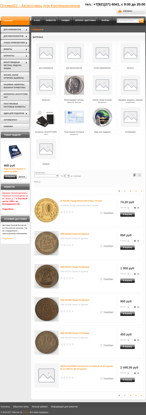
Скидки (65, 20)
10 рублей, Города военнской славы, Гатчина (81, 201)
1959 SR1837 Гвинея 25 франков (74, 267)
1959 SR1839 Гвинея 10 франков (74, 333)
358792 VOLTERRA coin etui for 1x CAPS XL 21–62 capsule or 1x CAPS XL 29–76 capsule (86, 367)
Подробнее (108, 213)
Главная (36, 29)
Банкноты (9, 56)
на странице (75, 176)
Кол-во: (123, 208)
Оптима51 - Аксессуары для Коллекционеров (40, 6)
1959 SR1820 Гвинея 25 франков (74, 234)
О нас (37, 20)
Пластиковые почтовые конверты (14, 105)
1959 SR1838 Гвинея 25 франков (74, 300)
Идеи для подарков (14, 113)
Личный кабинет (40, 406)
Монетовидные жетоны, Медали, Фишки (13, 65)
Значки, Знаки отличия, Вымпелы (14, 76)
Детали (22, 177)
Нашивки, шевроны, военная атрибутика (14, 86)
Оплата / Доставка (85, 20)
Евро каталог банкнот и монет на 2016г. (14, 170)
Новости (51, 20)
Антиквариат (10, 120)
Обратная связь (21, 406)
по (62, 176)
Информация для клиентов (64, 406)
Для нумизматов (12, 29)
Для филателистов (13, 36)
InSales (26, 412)
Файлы (105, 20)
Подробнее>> (8, 238)
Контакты (5, 406)
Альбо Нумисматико (14, 43)
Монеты (8, 49)
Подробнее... (8, 209)
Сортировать (39, 173)
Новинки (8, 126)
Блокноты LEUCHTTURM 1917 (16, 95)
